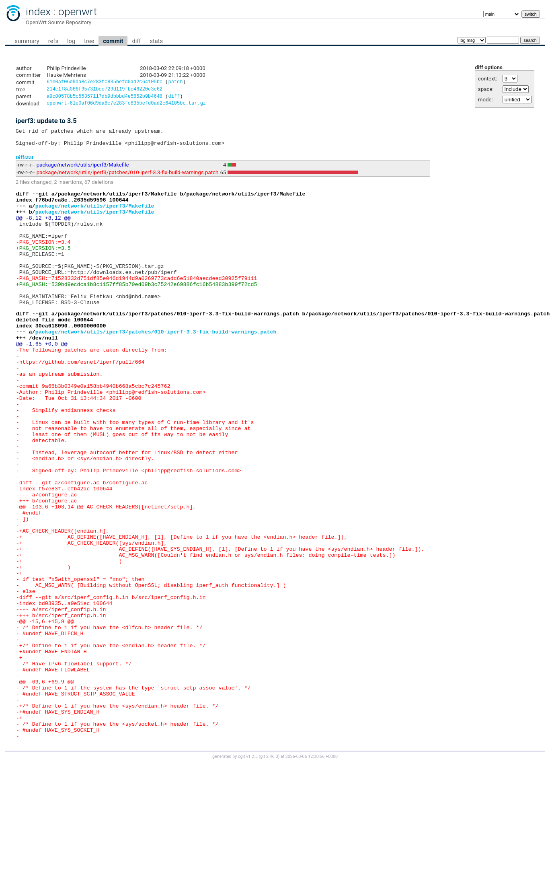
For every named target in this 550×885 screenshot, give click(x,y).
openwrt (77, 11)
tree (89, 41)
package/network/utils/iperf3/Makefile (83, 171)
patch (175, 82)
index (38, 11)
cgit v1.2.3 (248, 871)
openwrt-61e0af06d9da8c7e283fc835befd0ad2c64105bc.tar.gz (126, 106)
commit (113, 41)
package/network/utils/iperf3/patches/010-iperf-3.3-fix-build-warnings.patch (128, 179)
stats (156, 41)
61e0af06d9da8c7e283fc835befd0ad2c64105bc (104, 82)
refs (53, 41)
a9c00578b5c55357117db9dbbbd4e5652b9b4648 (104, 98)
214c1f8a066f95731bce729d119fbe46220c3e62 (104, 90)
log (71, 41)
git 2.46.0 (269, 871)
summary (26, 41)
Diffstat (25, 164)
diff (136, 41)
